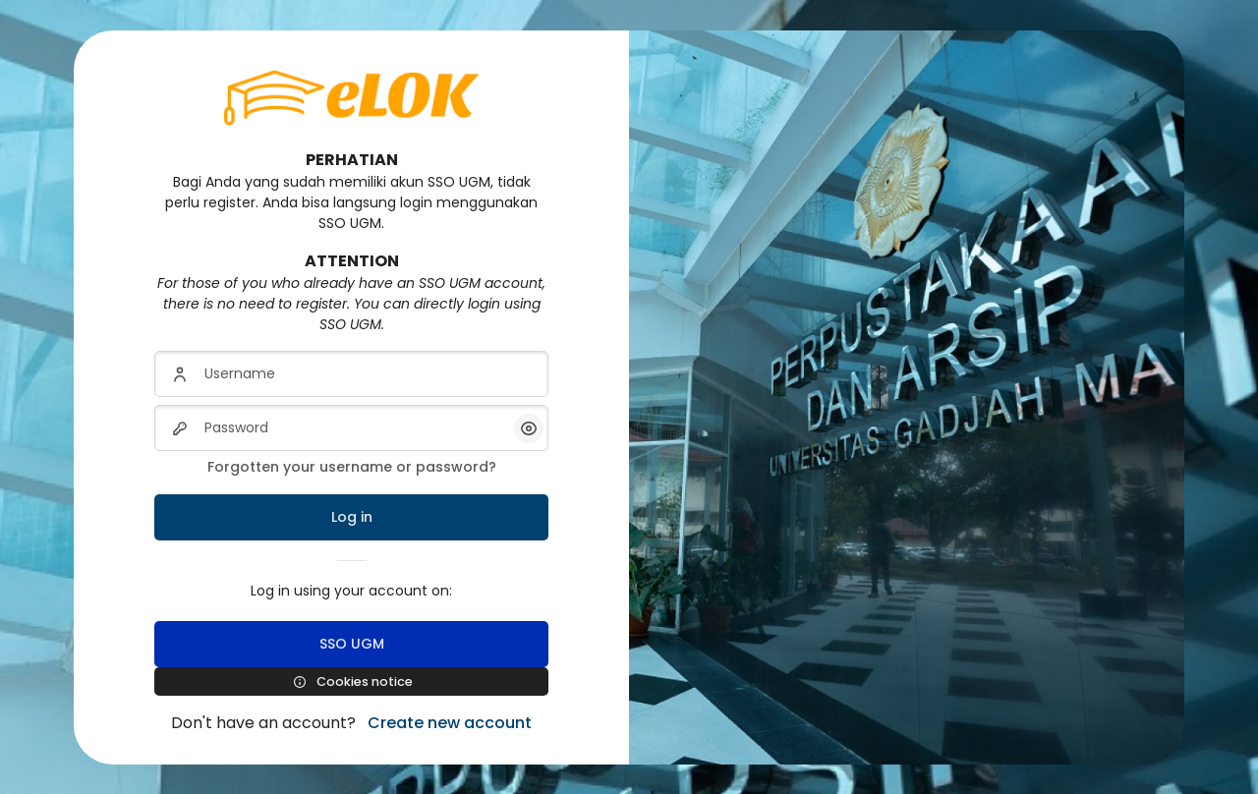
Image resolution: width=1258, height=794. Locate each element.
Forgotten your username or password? (351, 467)
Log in (351, 517)
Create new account (450, 722)
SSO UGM (351, 643)
